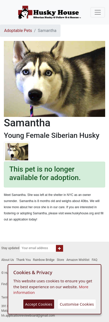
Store (60, 260)
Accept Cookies (38, 304)
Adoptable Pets (18, 30)
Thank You (23, 260)
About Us (7, 260)
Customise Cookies (77, 304)
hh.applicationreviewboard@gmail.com (28, 315)
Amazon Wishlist (78, 260)
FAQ (94, 260)
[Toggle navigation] (98, 12)
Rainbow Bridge (44, 260)
